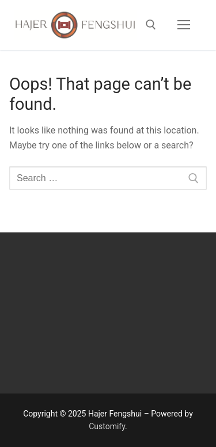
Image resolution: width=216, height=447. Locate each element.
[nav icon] (183, 25)
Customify (107, 426)
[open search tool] (151, 25)
